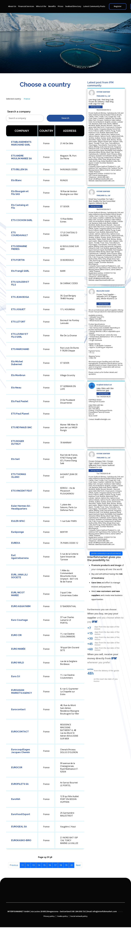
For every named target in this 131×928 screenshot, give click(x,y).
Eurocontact (18, 709)
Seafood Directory (73, 6)
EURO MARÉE (18, 649)
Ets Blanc (16, 180)
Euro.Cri (15, 676)
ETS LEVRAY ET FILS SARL (19, 335)
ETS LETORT (18, 321)
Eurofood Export (20, 814)
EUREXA (15, 543)
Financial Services (26, 6)
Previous (14, 865)
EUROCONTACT (20, 731)
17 (55, 865)
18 (61, 865)
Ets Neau (16, 387)
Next (78, 865)
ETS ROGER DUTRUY (17, 442)
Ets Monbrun (18, 375)
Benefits (52, 6)
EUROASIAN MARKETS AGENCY (21, 691)
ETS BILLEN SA (19, 169)
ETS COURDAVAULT (19, 234)
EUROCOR (16, 767)
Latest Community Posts (94, 6)
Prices (60, 6)
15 (44, 865)
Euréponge (17, 532)
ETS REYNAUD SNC (21, 427)
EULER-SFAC (18, 521)
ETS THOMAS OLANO (18, 475)
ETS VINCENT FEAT (21, 490)
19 (66, 865)
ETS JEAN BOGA (20, 297)
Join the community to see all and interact (106, 553)
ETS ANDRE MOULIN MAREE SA (21, 157)
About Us (12, 6)
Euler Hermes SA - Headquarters (21, 507)
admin (120, 911)
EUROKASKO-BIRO (21, 840)
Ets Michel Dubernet (17, 363)
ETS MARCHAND (20, 349)
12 (28, 865)
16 (50, 865)
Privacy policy (49, 916)
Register (117, 6)
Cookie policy (62, 916)
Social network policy (78, 916)
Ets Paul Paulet (19, 401)
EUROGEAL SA (19, 826)
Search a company (18, 111)
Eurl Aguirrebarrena (20, 556)
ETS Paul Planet (20, 413)
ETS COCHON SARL (21, 220)
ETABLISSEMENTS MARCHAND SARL (21, 143)
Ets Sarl (15, 459)
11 (22, 865)
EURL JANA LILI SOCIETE (19, 576)
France (27, 98)
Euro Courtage (19, 620)
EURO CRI (16, 635)
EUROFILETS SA (20, 784)
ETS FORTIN (17, 260)
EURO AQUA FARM (20, 606)
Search (65, 118)
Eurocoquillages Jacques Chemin (20, 751)
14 (39, 865)
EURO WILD (17, 662)
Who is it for (41, 6)
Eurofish (15, 799)
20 (71, 865)
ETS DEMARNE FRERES (19, 247)
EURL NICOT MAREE (18, 594)
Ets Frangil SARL (20, 271)
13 (33, 865)
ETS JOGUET (18, 309)
